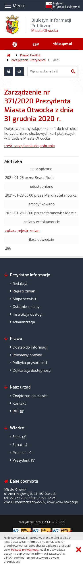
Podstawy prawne (27, 355)
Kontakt (19, 403)
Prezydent (21, 460)
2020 (56, 60)
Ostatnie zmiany (26, 306)
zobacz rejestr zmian (22, 230)
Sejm (17, 436)
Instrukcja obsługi (27, 314)
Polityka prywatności (30, 362)
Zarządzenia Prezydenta (28, 60)
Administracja (24, 322)
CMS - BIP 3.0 (55, 522)
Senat (17, 444)
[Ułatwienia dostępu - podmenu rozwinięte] (15, 44)
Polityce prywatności (24, 550)
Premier (19, 452)
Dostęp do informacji (30, 347)
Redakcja (20, 283)
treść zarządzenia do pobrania (29, 145)
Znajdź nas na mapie (30, 395)
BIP (15, 411)
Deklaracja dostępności (32, 370)
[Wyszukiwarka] (48, 71)
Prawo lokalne (30, 55)
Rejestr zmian (24, 291)
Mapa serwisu (24, 298)
